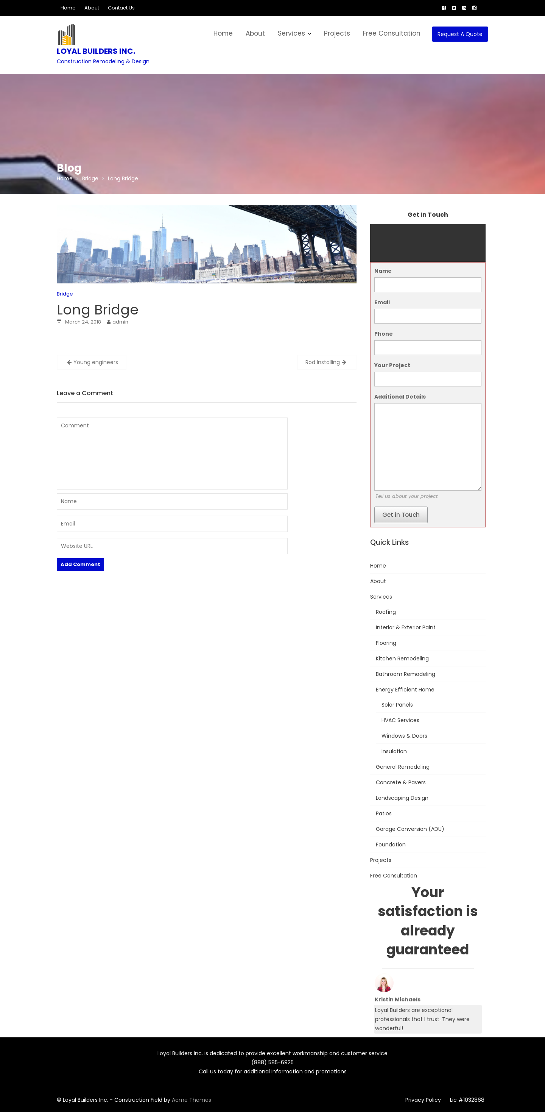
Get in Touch (401, 515)
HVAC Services (400, 720)
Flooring (386, 643)
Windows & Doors (404, 736)
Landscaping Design (402, 798)
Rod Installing (322, 362)
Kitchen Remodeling (402, 658)
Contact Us (121, 7)
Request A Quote (460, 34)
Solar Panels (397, 704)
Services (291, 33)
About (91, 7)
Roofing (386, 612)
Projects (337, 33)
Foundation (391, 844)
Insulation (394, 751)
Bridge (65, 293)
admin (120, 321)
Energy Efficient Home (405, 689)
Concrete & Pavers (401, 782)
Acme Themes (191, 1100)
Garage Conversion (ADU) (410, 829)
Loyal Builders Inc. (96, 51)
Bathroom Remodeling (405, 674)
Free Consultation (391, 33)
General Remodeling (403, 767)
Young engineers (95, 362)
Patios (384, 813)
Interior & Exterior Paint (406, 627)
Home (68, 7)
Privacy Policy (423, 1100)
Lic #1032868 (467, 1100)
